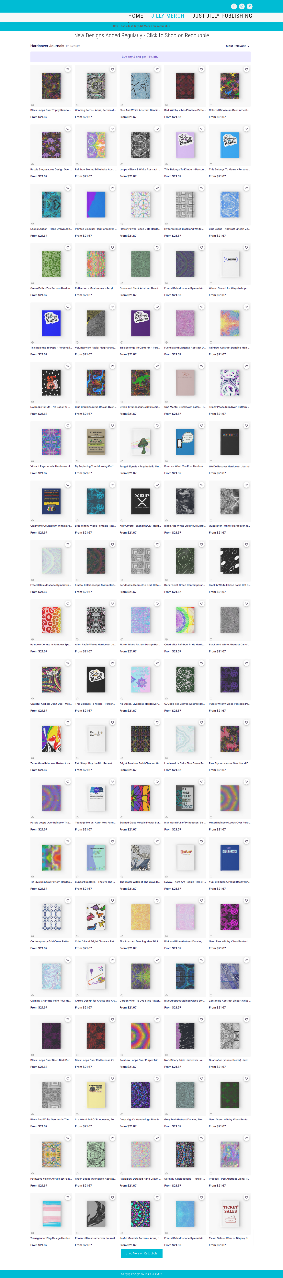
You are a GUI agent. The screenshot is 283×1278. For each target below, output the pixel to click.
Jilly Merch (168, 16)
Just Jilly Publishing (222, 16)
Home (135, 16)
